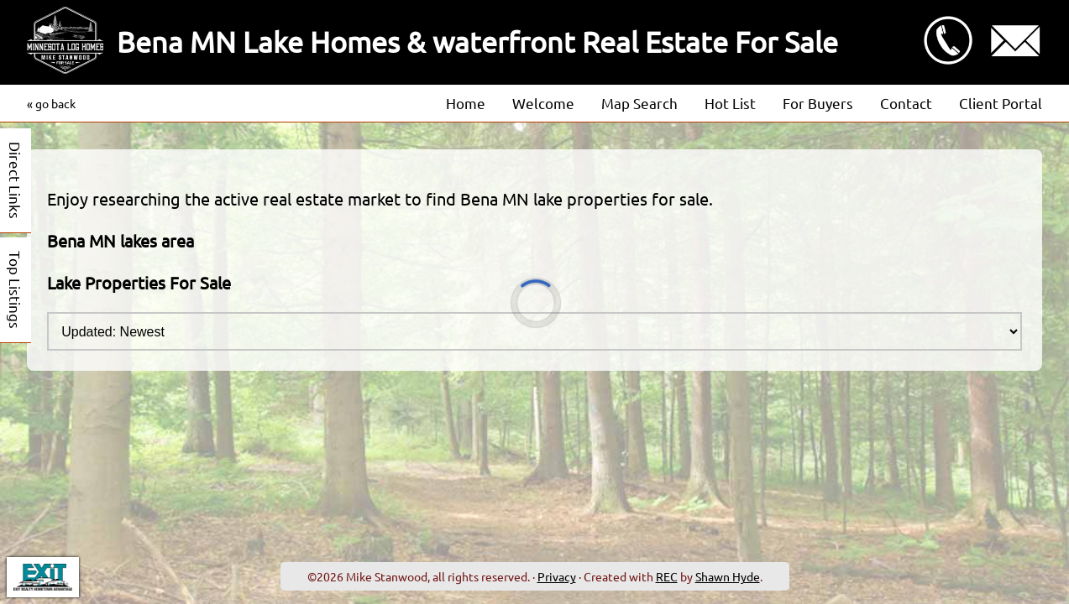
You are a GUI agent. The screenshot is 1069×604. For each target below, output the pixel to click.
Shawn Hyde (727, 576)
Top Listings (15, 290)
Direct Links (15, 180)
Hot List (730, 103)
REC (667, 576)
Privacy (556, 576)
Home (465, 103)
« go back (51, 103)
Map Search (639, 103)
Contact (906, 103)
